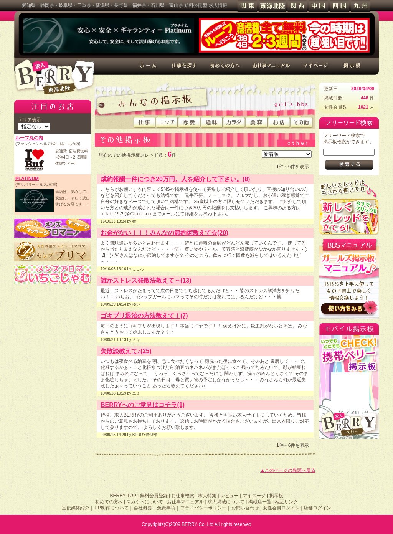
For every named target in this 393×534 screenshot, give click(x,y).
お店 (279, 122)
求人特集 (207, 495)
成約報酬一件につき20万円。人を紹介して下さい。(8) (175, 179)
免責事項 (166, 508)
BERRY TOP (123, 495)
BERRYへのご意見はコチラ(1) (143, 405)
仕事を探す (184, 66)
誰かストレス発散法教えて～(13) (146, 280)
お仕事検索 (182, 495)
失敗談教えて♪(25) (126, 351)
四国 (339, 6)
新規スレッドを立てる (349, 216)
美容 (257, 122)
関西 (297, 6)
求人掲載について (226, 501)
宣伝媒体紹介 (75, 508)
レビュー (229, 495)
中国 (318, 6)
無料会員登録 (154, 495)
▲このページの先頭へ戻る (287, 470)
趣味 (212, 122)
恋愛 (189, 122)
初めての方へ (224, 66)
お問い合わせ (245, 508)
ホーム (148, 66)
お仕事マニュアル (271, 66)
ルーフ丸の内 (29, 138)
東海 (272, 6)
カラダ (234, 122)
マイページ (316, 66)
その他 (302, 122)
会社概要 (143, 508)
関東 (247, 6)
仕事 (144, 122)
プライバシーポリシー (203, 508)
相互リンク (286, 501)
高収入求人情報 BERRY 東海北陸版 (54, 77)
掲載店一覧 (259, 501)
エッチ (167, 122)
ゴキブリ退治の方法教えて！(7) (144, 315)
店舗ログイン (317, 508)
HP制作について (111, 508)
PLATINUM (27, 178)
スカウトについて (144, 501)
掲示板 (352, 66)
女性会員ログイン (281, 508)
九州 (360, 6)
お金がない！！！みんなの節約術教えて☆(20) (164, 233)
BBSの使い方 (349, 279)
